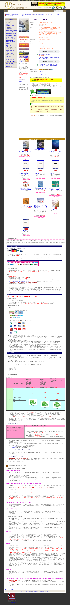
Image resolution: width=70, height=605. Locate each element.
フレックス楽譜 (9, 37)
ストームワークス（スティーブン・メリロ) (15, 15)
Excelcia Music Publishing (11, 58)
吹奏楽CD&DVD (15, 14)
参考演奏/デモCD (9, 66)
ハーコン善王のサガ (43, 46)
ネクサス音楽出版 (10, 64)
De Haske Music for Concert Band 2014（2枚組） (49, 64)
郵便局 (13, 447)
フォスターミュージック (11, 61)
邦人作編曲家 (9, 28)
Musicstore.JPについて (44, 591)
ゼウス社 (8, 254)
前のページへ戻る (9, 589)
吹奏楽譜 (8, 14)
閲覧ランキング (9, 21)
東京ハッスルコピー (10, 63)
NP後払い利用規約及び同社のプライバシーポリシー (20, 281)
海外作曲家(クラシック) (11, 33)
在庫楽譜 (8, 43)
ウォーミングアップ (10, 38)
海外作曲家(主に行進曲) (11, 35)
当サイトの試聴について (12, 602)
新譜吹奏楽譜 (9, 24)
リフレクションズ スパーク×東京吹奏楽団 (48, 65)
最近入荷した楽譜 (10, 25)
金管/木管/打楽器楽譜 (26, 14)
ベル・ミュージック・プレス (53, 14)
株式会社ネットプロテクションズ (26, 280)
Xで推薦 (20, 81)
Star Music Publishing (10, 59)
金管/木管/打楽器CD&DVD (38, 14)
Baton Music (8, 56)
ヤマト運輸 (14, 446)
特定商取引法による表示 (26, 591)
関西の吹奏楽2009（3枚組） (45, 54)
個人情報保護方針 (36, 591)
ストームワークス (10, 53)
